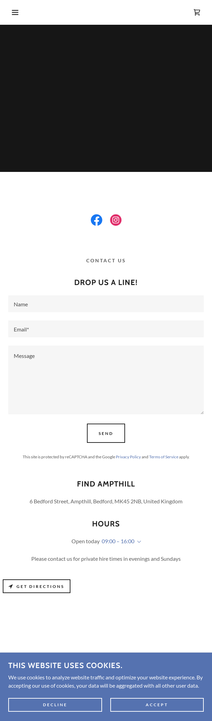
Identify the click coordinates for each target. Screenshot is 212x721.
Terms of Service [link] (163, 456)
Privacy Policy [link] (128, 456)
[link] (197, 12)
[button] (14, 12)
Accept (157, 704)
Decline (55, 704)
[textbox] (106, 303)
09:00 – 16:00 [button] (118, 541)
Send (106, 433)
